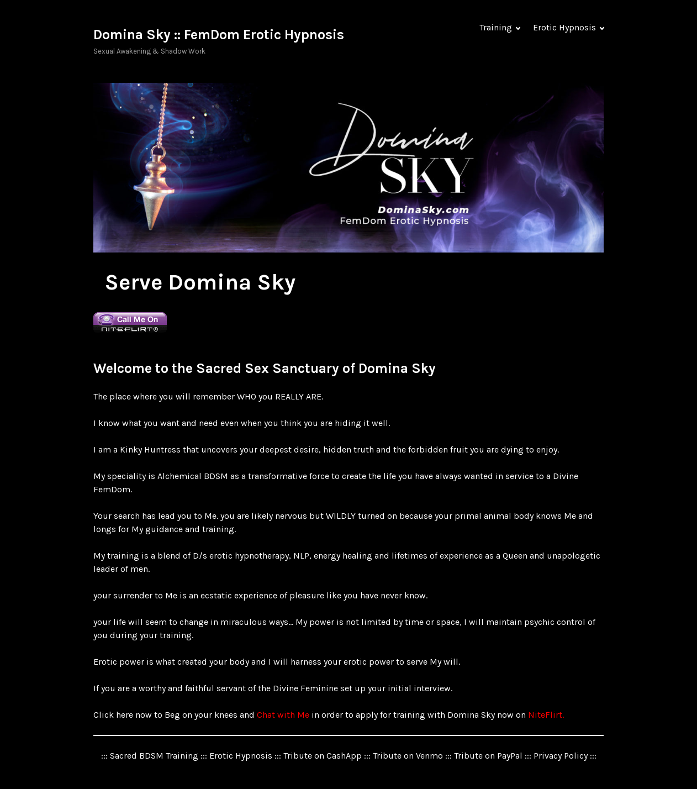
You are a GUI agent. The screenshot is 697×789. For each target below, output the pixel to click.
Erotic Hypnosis (564, 27)
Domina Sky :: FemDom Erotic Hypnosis (218, 35)
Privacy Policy (561, 755)
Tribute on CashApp (322, 755)
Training (495, 27)
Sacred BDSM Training (154, 755)
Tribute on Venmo (408, 755)
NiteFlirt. (546, 714)
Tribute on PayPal (488, 755)
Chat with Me (284, 714)
